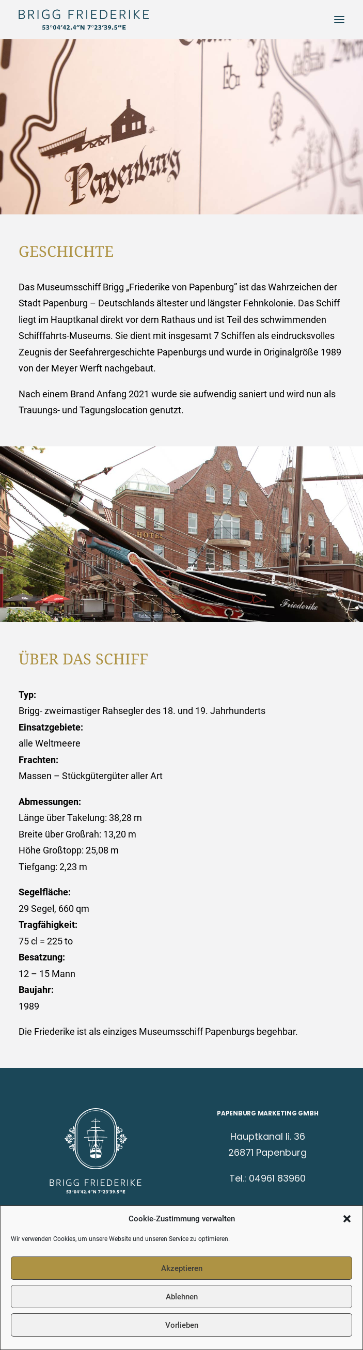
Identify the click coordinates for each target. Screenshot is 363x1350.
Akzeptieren (181, 1268)
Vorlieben (181, 1325)
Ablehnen (182, 1296)
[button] (347, 1219)
